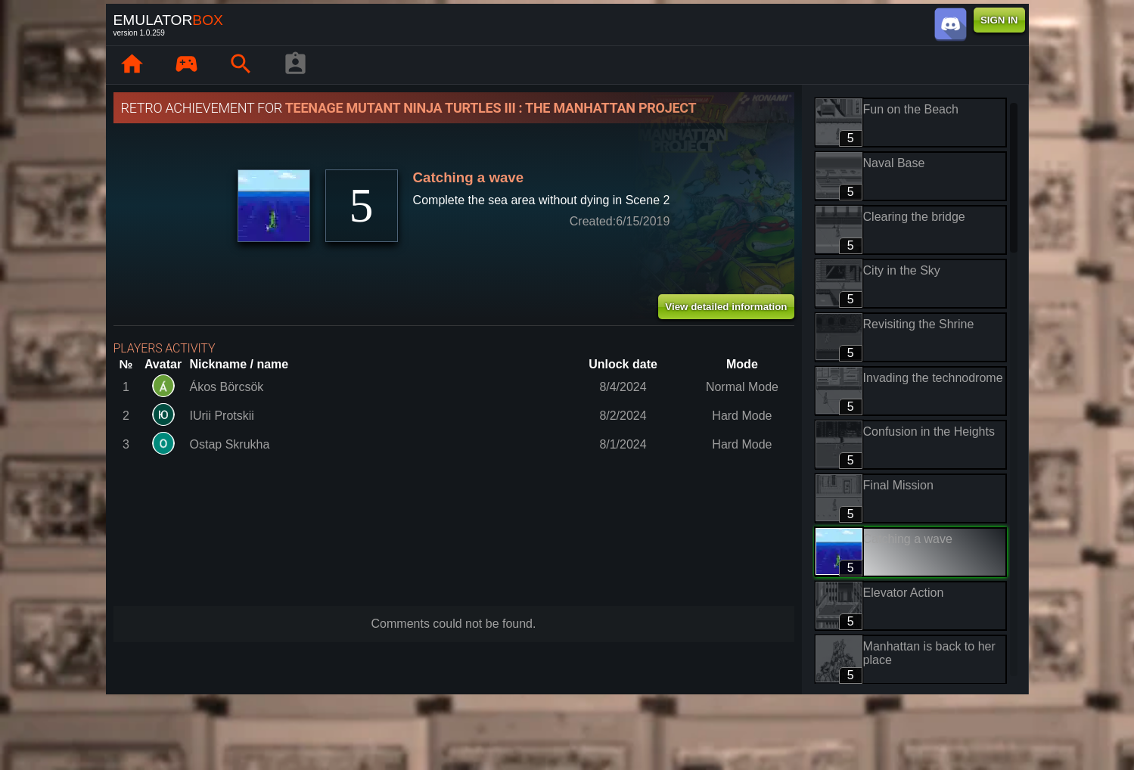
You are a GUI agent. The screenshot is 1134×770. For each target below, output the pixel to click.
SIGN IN (999, 20)
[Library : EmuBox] (186, 65)
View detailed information (726, 306)
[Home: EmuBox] (132, 65)
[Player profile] (295, 65)
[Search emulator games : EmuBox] (241, 65)
